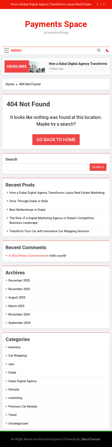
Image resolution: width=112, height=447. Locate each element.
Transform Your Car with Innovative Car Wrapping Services (49, 231)
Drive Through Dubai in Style (28, 201)
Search (11, 159)
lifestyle (13, 389)
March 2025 (16, 306)
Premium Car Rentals (22, 406)
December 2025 (19, 280)
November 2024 (19, 314)
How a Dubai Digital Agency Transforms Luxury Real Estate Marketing (51, 4)
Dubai (12, 372)
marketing (15, 398)
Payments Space (56, 24)
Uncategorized (18, 423)
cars (11, 364)
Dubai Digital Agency (22, 381)
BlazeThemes (91, 439)
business (14, 347)
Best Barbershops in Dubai (27, 210)
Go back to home (56, 139)
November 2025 (19, 289)
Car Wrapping (17, 355)
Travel (12, 415)
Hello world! (58, 256)
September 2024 (19, 323)
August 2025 (16, 297)
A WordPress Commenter (26, 256)
